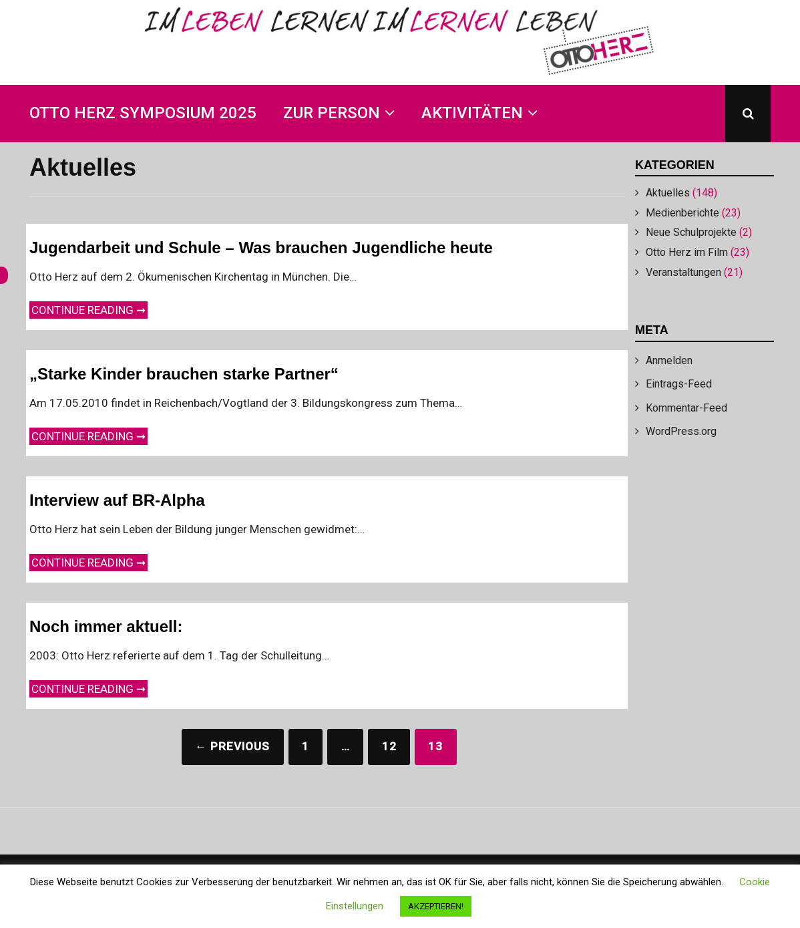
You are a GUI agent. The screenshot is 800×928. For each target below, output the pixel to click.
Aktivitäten (472, 113)
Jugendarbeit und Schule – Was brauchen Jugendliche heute (261, 248)
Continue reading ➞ (89, 309)
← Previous (232, 746)
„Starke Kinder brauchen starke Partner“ (184, 374)
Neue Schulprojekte (691, 232)
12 (389, 746)
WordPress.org (681, 431)
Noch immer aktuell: (105, 626)
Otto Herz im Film (687, 252)
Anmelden (669, 360)
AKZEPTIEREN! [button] (435, 906)
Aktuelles (668, 192)
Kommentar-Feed (686, 408)
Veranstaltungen (683, 272)
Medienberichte (682, 212)
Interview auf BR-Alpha (117, 500)
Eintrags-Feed (679, 383)
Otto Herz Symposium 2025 (142, 113)
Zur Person (331, 113)
